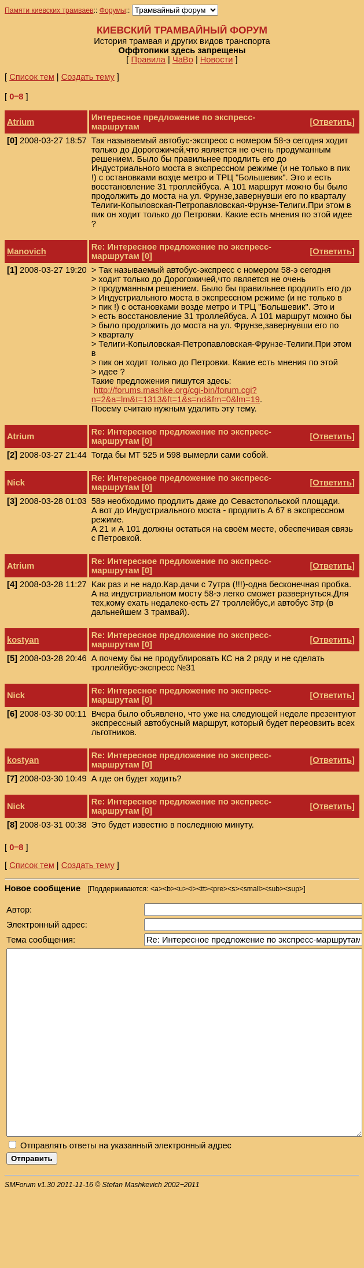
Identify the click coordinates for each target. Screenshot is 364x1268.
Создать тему (88, 76)
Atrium (20, 122)
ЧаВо (182, 59)
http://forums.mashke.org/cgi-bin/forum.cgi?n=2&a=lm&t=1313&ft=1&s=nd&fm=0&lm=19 (175, 394)
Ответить (332, 122)
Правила (148, 59)
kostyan (23, 639)
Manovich (26, 251)
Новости (216, 59)
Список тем (31, 76)
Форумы (113, 10)
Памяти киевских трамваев (49, 10)
